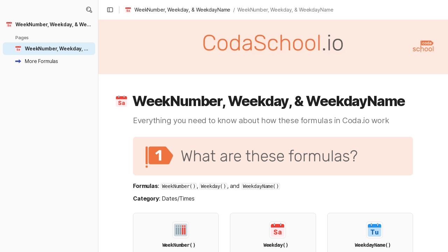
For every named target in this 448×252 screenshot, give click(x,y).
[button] (89, 10)
